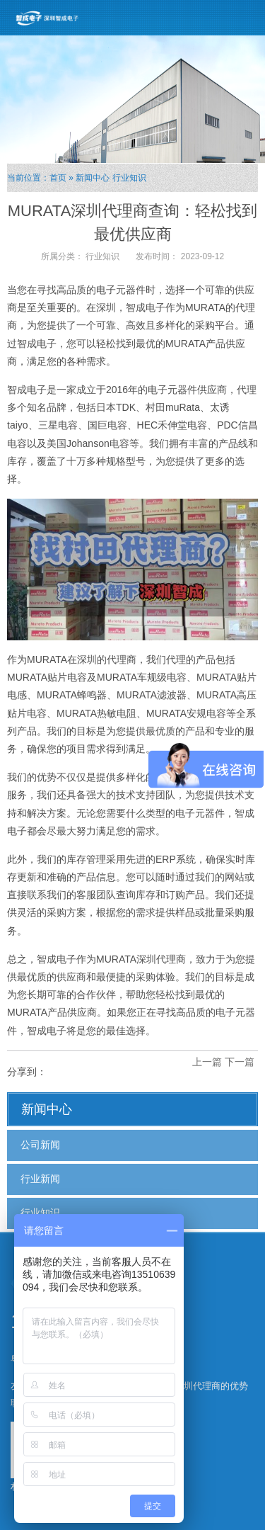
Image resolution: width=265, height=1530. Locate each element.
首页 (57, 178)
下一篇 (239, 1061)
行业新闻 (40, 1178)
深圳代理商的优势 (211, 1386)
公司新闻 (40, 1144)
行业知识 (129, 178)
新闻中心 (93, 178)
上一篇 (207, 1061)
